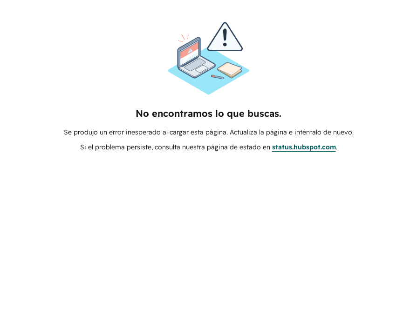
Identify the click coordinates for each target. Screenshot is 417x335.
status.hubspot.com (304, 147)
